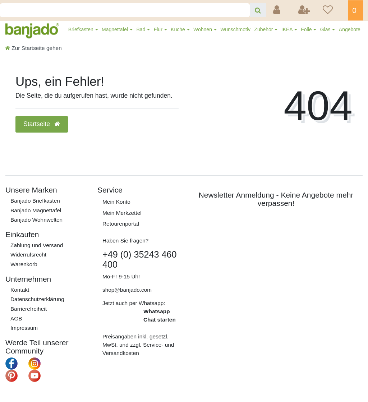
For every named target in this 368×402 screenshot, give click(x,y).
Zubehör (264, 29)
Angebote (349, 29)
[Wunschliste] (333, 10)
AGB (16, 318)
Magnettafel (115, 29)
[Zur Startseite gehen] (33, 48)
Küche (179, 29)
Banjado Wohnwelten (36, 220)
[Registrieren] (304, 10)
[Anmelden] (277, 10)
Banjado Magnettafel (35, 210)
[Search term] (125, 10)
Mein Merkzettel (122, 213)
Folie (307, 29)
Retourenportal (120, 224)
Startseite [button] (41, 124)
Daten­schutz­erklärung (37, 299)
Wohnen (203, 29)
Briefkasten (81, 29)
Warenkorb (23, 264)
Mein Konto (116, 202)
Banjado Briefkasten (35, 201)
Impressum (24, 328)
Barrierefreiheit (28, 309)
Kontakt (19, 290)
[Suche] (258, 10)
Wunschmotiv (235, 29)
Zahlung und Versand (36, 245)
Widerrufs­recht (28, 254)
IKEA (287, 29)
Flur (159, 29)
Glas (326, 29)
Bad (142, 29)
